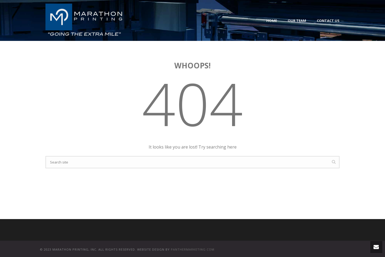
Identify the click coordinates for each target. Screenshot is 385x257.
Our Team (297, 20)
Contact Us (328, 20)
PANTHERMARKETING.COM (192, 249)
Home (271, 20)
